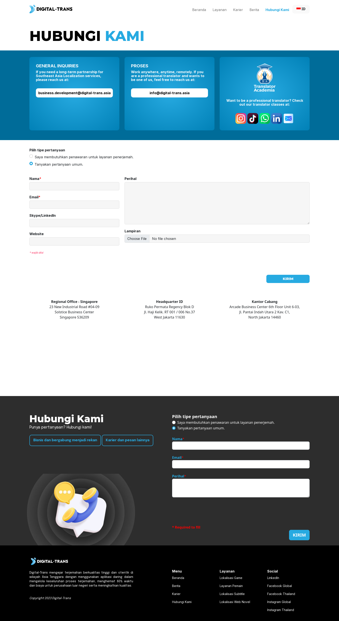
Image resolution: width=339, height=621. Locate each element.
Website (36, 234)
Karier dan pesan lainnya (127, 440)
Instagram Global (279, 602)
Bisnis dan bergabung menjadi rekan (65, 440)
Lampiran (133, 231)
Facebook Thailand (281, 594)
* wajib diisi (36, 252)
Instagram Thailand (280, 610)
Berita (254, 10)
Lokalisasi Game (231, 578)
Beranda (199, 10)
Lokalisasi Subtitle (232, 594)
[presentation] (157, 254)
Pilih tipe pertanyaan (194, 416)
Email (34, 197)
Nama (35, 179)
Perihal (130, 179)
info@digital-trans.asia (170, 93)
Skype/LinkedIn (42, 215)
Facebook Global (279, 586)
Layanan (220, 10)
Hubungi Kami (277, 10)
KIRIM (288, 279)
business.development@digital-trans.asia (74, 93)
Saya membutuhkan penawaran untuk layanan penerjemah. (84, 157)
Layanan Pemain (231, 586)
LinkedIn (273, 578)
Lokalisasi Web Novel (235, 602)
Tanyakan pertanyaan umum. (59, 164)
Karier (238, 10)
